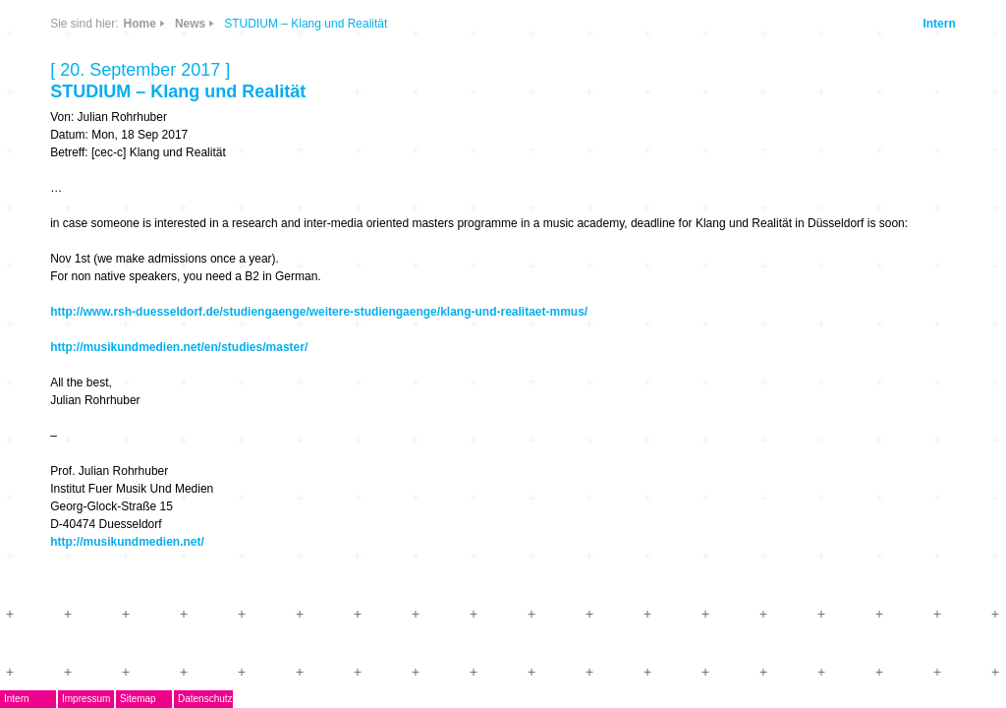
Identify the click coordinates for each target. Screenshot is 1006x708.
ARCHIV (105, 368)
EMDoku (106, 223)
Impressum (155, 698)
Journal (103, 339)
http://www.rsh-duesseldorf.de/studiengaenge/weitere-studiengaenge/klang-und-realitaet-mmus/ (626, 329)
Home (446, 23)
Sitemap (207, 698)
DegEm (125, 74)
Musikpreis (115, 281)
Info (259, 140)
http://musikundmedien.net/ (435, 559)
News (207, 82)
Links (207, 140)
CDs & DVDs (268, 75)
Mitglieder (111, 397)
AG (88, 252)
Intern (920, 23)
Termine (105, 310)
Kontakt (104, 426)
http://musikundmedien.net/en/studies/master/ (486, 365)
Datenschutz (274, 698)
